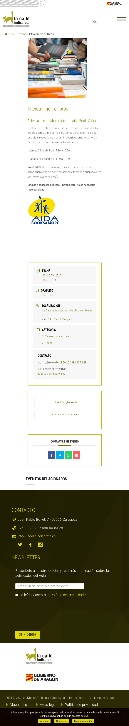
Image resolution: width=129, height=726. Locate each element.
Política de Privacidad (67, 595)
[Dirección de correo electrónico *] (49, 586)
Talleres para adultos (55, 336)
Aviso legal (48, 704)
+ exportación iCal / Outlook (65, 414)
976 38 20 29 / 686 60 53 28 (70, 362)
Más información (83, 721)
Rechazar (61, 721)
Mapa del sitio (20, 704)
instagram (40, 544)
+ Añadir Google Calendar (65, 402)
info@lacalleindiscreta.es (50, 373)
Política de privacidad (81, 704)
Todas (47, 342)
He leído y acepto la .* (50, 595)
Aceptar (44, 721)
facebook (30, 544)
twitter (20, 544)
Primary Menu (121, 19)
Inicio (9, 34)
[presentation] (30, 613)
